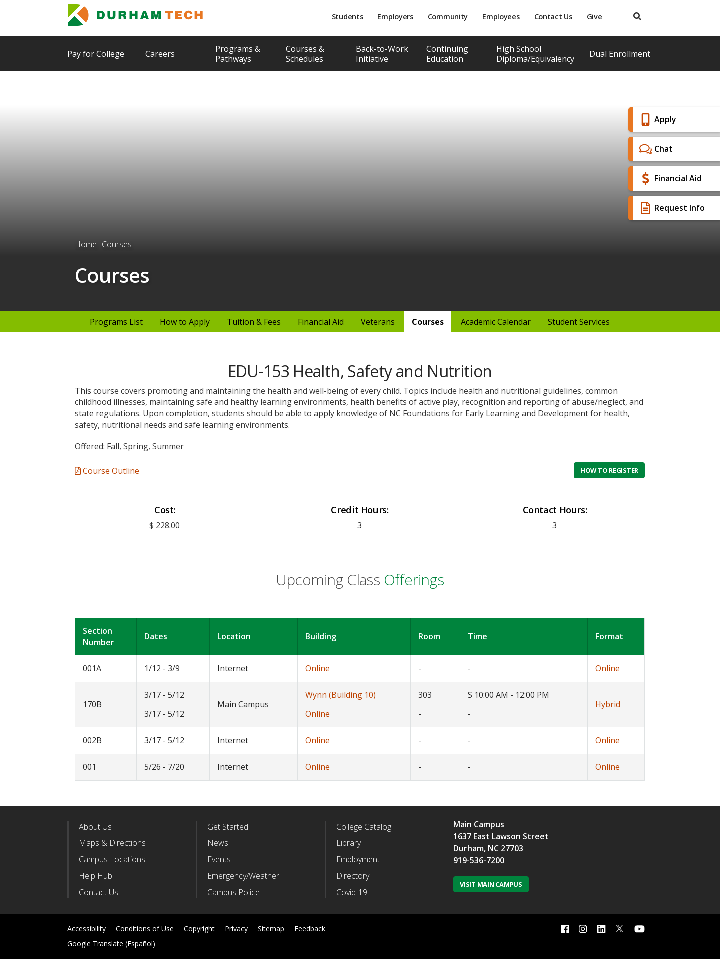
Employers (395, 17)
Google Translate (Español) (112, 943)
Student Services (579, 322)
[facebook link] (565, 929)
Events (219, 859)
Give (594, 17)
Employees (501, 17)
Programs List (116, 322)
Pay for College (96, 54)
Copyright (199, 929)
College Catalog (364, 827)
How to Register (609, 470)
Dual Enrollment (620, 54)
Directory (353, 876)
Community (448, 17)
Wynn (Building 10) (341, 695)
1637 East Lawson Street (501, 836)
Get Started (228, 827)
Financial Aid (669, 179)
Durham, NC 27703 (489, 848)
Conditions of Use (145, 929)
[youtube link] (640, 929)
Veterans (378, 322)
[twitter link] (620, 928)
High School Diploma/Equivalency (535, 54)
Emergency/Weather (244, 876)
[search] (638, 16)
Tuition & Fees (254, 322)
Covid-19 (352, 892)
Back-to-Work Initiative (382, 54)
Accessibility (87, 929)
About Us (95, 827)
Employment (358, 859)
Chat (655, 149)
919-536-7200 (479, 860)
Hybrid (608, 704)
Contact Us (553, 17)
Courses (117, 244)
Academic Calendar (496, 322)
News (218, 843)
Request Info (671, 208)
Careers (160, 54)
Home (86, 244)
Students (348, 17)
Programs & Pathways (238, 54)
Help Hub (95, 876)
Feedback (310, 929)
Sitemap (271, 929)
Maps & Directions (112, 843)
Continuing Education (447, 54)
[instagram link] (583, 929)
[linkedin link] (601, 929)
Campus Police (234, 892)
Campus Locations (112, 859)
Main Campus (479, 824)
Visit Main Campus (491, 884)
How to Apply (185, 322)
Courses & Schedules (305, 54)
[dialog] (690, 929)
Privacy (236, 929)
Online (318, 668)
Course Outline (107, 471)
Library (348, 843)
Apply (656, 119)
